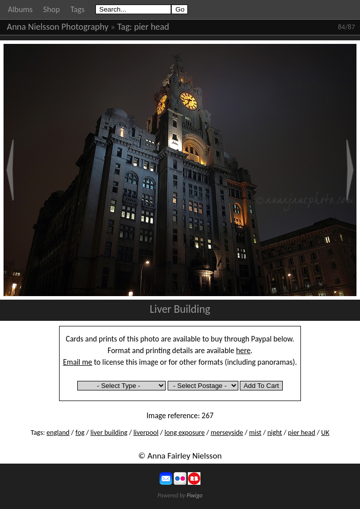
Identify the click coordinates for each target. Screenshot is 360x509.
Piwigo (194, 495)
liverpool (146, 432)
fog (79, 432)
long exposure (185, 432)
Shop (51, 9)
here (243, 350)
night (274, 432)
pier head (151, 26)
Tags (77, 9)
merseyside (227, 432)
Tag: (124, 26)
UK (325, 432)
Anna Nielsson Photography (58, 26)
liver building (108, 432)
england (58, 432)
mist (255, 432)
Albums (20, 9)
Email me (77, 362)
